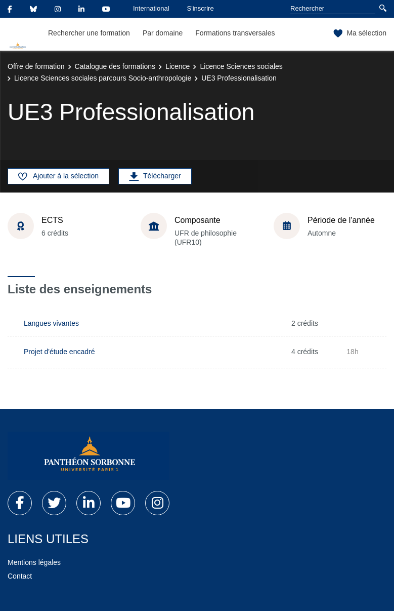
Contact (20, 576)
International (151, 8)
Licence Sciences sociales (241, 66)
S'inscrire (200, 8)
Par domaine (163, 33)
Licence (177, 66)
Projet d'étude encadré (59, 352)
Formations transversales (235, 33)
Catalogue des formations (115, 66)
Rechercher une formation (89, 33)
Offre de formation (36, 66)
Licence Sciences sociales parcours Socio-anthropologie (102, 78)
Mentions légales (34, 562)
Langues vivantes (51, 323)
